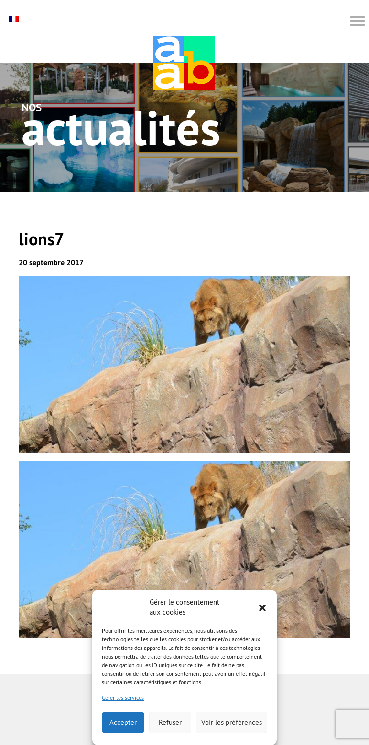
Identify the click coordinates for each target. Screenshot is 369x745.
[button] (262, 607)
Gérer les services (123, 697)
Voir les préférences (231, 722)
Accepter (123, 722)
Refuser (170, 722)
